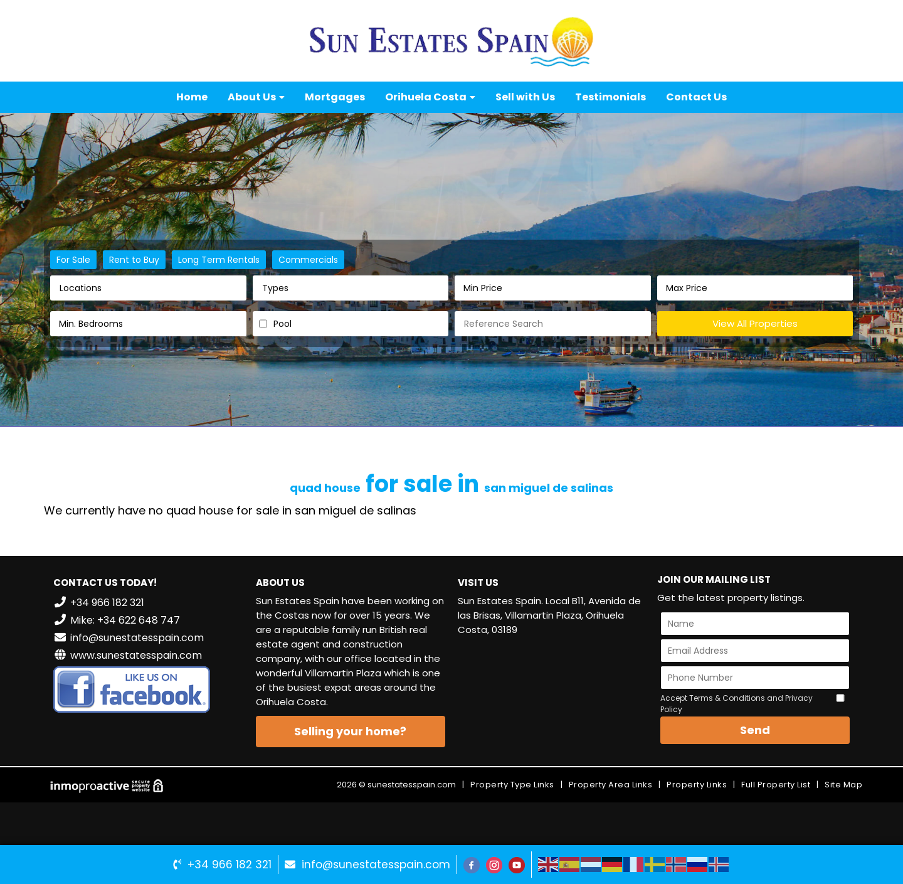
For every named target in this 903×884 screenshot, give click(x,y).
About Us (256, 97)
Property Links (697, 785)
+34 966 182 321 (229, 864)
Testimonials (610, 97)
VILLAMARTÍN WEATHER (553, 693)
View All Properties (755, 323)
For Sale (73, 259)
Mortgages (335, 97)
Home (192, 97)
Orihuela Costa (430, 97)
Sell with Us (525, 97)
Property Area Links (611, 785)
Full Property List (775, 785)
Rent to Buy (134, 259)
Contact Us (696, 97)
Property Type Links (512, 785)
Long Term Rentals (219, 259)
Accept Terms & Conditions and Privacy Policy (736, 704)
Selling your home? (350, 731)
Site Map (843, 785)
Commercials (308, 259)
